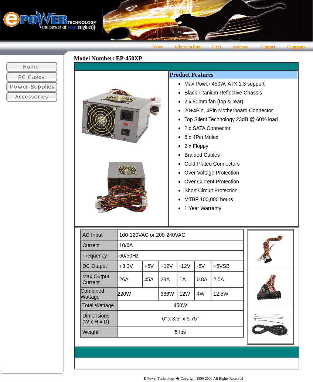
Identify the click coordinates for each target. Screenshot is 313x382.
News (158, 47)
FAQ (216, 47)
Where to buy (187, 47)
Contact (267, 47)
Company (296, 47)
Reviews (240, 47)
